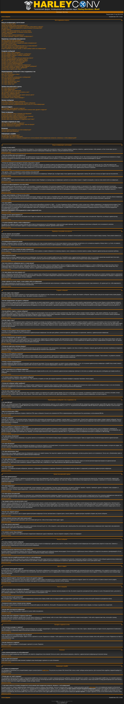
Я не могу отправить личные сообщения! (13, 101)
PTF (67, 702)
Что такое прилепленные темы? (11, 81)
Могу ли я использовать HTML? (11, 74)
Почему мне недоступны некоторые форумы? (15, 60)
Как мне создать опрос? (8, 56)
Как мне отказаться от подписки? (11, 125)
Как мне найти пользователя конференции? (14, 117)
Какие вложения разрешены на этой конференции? (16, 129)
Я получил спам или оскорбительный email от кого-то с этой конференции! (23, 104)
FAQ (64, 12)
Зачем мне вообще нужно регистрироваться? (15, 25)
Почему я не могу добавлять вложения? (13, 62)
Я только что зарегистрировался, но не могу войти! (16, 30)
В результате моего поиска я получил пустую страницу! (17, 116)
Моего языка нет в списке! (9, 44)
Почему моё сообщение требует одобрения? (14, 67)
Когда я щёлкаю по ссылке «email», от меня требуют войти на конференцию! (24, 48)
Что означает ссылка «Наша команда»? (13, 97)
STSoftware (63, 702)
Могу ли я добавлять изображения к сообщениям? (16, 77)
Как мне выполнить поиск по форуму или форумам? (17, 113)
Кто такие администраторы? (10, 88)
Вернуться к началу (6, 152)
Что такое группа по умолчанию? (11, 96)
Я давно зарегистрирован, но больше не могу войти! (17, 32)
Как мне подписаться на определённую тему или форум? (18, 124)
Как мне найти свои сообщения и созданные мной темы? (18, 119)
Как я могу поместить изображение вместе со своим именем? (19, 45)
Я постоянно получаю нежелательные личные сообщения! (18, 103)
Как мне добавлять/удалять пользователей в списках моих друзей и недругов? (24, 109)
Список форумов (5, 16)
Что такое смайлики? (8, 75)
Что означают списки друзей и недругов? (13, 108)
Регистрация (59, 12)
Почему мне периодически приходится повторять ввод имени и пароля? (22, 26)
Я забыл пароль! (6, 29)
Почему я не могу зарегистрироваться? (13, 35)
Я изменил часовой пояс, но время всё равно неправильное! (19, 43)
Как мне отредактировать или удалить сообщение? (16, 54)
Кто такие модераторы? (8, 89)
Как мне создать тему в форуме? (11, 52)
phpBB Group (45, 670)
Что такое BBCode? (7, 73)
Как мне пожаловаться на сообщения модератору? (16, 65)
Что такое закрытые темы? (9, 82)
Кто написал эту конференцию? (11, 135)
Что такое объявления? (8, 80)
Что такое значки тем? (8, 84)
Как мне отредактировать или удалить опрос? (15, 59)
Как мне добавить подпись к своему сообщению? (16, 55)
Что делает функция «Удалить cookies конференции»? (17, 36)
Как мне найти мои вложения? (10, 131)
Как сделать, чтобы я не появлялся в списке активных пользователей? (22, 28)
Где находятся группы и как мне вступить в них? (15, 92)
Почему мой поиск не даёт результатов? (13, 115)
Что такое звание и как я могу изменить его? (14, 47)
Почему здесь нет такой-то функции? (12, 136)
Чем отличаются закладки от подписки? (13, 123)
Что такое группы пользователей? (11, 90)
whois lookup (92, 687)
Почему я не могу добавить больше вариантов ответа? (17, 58)
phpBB (57, 701)
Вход (67, 12)
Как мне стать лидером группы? (11, 93)
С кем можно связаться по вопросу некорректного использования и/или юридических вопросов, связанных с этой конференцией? (39, 138)
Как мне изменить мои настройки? (11, 40)
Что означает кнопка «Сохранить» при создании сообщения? (19, 66)
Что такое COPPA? (7, 33)
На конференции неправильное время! (13, 41)
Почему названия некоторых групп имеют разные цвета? (18, 95)
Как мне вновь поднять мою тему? (11, 69)
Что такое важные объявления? (11, 78)
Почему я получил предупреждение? (12, 63)
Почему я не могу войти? (9, 24)
